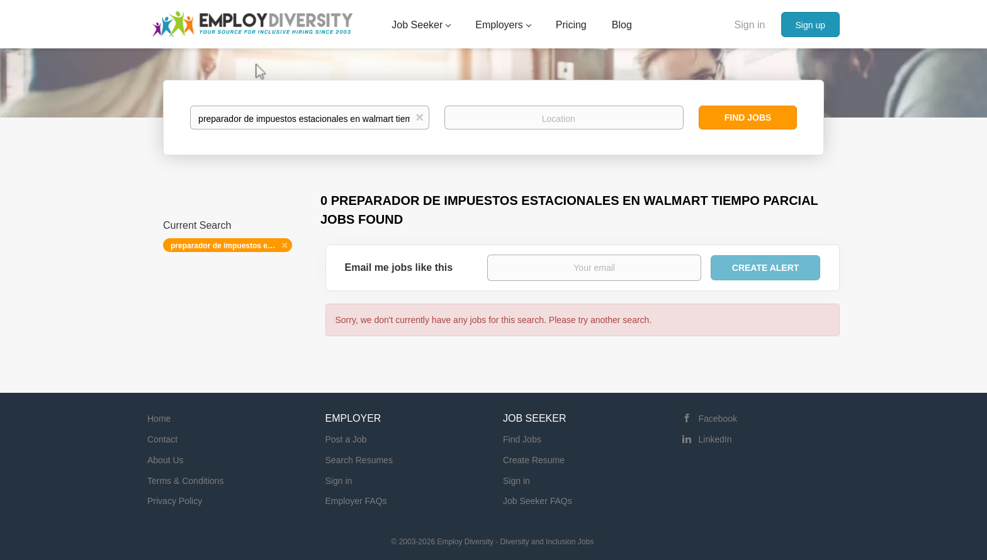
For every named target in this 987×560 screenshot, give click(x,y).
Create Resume (534, 460)
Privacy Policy (174, 501)
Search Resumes (359, 460)
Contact (162, 439)
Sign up (810, 25)
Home (159, 419)
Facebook (718, 419)
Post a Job (346, 439)
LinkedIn (715, 439)
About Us (165, 460)
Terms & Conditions (185, 481)
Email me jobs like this (399, 267)
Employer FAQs (356, 501)
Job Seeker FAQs (537, 501)
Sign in (750, 24)
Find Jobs (748, 118)
